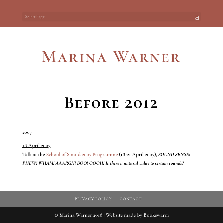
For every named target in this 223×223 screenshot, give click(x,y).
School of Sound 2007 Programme (82, 154)
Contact (131, 199)
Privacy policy (93, 199)
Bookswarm (156, 215)
